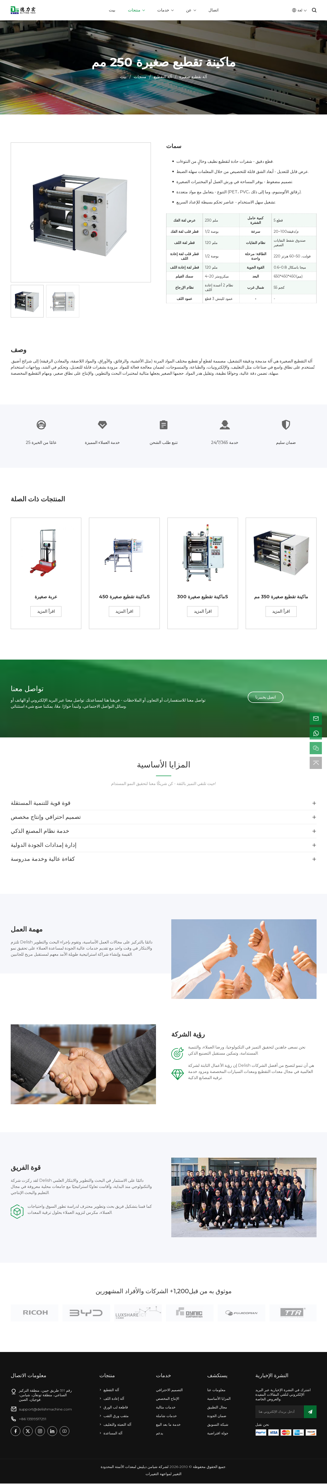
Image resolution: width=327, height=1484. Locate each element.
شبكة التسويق (217, 1425)
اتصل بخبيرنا (265, 697)
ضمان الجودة (216, 1416)
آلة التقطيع (163, 76)
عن (189, 10)
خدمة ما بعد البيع (168, 1425)
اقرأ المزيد (46, 611)
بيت (112, 10)
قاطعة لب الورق (115, 1407)
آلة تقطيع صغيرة (193, 76)
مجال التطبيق (217, 1407)
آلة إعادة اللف (113, 1399)
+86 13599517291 (32, 1419)
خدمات (163, 10)
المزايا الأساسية (219, 1399)
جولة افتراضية (217, 1433)
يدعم (159, 1433)
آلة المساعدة (112, 1433)
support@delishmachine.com (45, 1409)
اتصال (213, 10)
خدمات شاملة (166, 1416)
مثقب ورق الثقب (116, 1416)
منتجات (134, 10)
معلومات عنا (216, 1390)
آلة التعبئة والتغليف (117, 1425)
